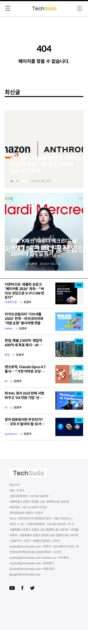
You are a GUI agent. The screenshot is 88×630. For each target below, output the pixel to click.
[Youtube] (12, 588)
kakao (9, 328)
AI (11, 181)
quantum (11, 434)
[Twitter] (32, 588)
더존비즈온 (11, 302)
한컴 (7, 355)
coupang (16, 264)
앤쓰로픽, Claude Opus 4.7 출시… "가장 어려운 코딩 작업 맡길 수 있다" (25, 371)
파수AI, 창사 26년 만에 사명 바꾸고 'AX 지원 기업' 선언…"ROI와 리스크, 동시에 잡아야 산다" (24, 399)
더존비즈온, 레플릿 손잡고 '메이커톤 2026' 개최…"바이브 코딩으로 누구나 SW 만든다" (24, 291)
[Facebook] (22, 588)
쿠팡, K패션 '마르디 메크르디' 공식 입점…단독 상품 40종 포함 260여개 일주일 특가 (43, 247)
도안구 (24, 181)
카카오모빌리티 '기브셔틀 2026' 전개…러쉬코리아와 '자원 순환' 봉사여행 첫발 (24, 318)
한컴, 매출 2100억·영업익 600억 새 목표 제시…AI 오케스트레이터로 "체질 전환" (25, 345)
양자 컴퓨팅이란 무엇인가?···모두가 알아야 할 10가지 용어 (25, 424)
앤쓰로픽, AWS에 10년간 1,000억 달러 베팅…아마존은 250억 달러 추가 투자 (43, 164)
